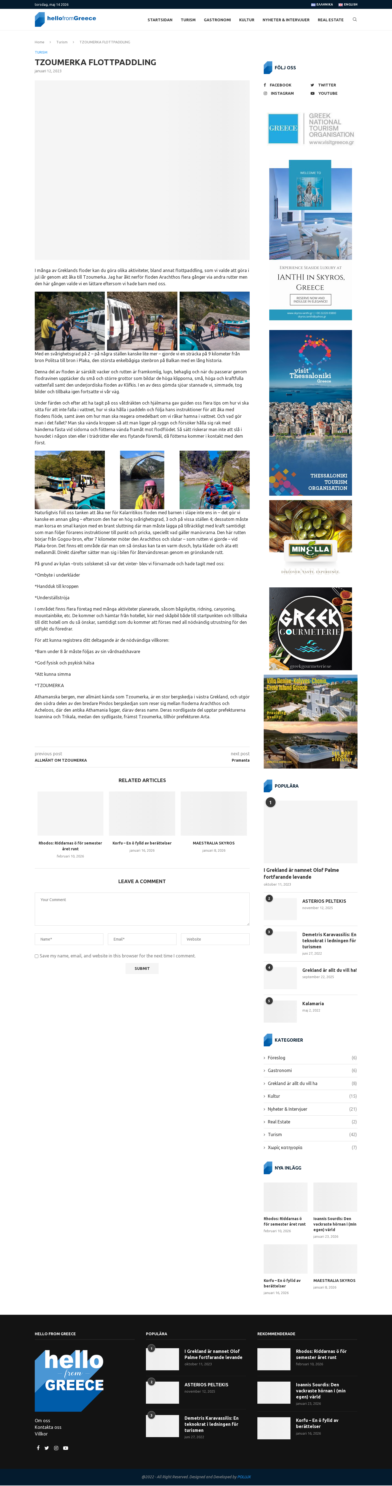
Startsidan (160, 20)
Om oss (42, 1421)
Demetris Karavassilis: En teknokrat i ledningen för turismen (329, 941)
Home (39, 43)
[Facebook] (285, 86)
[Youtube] (332, 94)
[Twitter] (332, 86)
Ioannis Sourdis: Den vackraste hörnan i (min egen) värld (334, 1225)
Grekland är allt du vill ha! (329, 971)
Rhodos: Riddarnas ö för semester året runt (285, 1223)
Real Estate (331, 20)
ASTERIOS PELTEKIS (324, 901)
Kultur (246, 20)
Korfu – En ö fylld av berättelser (142, 844)
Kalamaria (313, 1004)
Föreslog (312, 1059)
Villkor (41, 1434)
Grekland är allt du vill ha (312, 1084)
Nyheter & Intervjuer (286, 20)
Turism (188, 20)
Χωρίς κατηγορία (312, 1148)
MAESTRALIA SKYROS (214, 844)
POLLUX (243, 1478)
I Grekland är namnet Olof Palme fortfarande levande (301, 874)
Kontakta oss (48, 1428)
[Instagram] (285, 94)
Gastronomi (217, 20)
